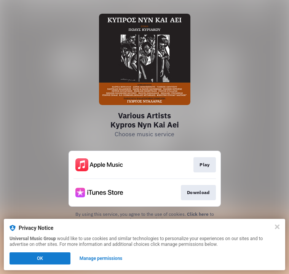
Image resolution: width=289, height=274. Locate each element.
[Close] (277, 227)
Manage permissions (101, 258)
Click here (198, 214)
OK (40, 258)
